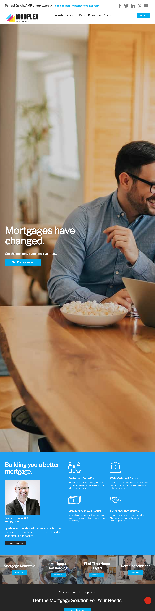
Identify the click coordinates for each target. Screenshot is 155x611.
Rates (82, 15)
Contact (107, 15)
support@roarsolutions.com (85, 5)
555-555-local (62, 5)
